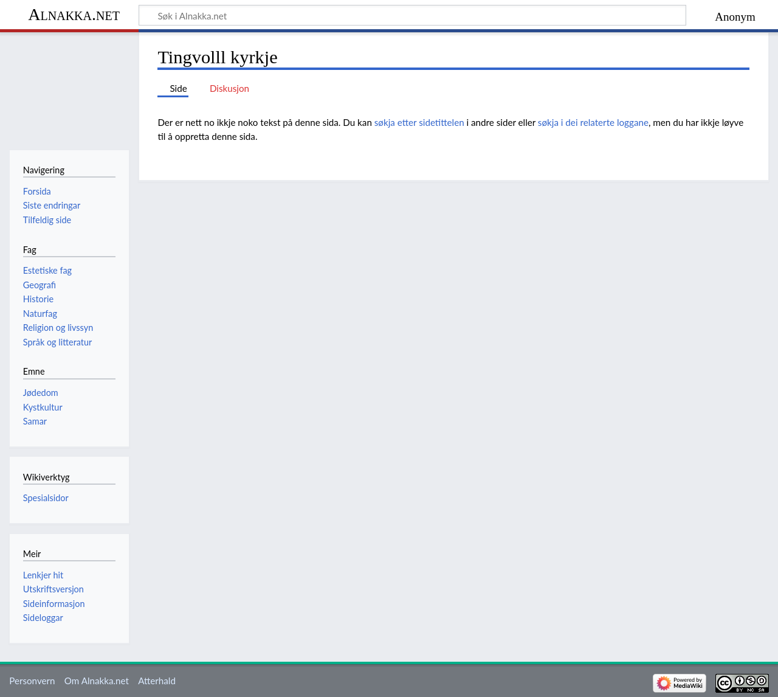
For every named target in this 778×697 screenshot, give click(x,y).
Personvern (32, 680)
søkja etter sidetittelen (419, 122)
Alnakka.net (74, 14)
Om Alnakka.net (96, 680)
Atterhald (157, 680)
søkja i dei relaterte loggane (593, 122)
